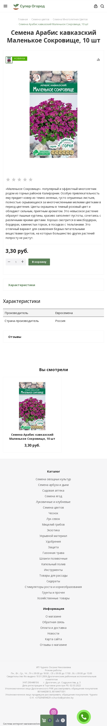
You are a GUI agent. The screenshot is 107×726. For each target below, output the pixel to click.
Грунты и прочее (53, 592)
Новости (53, 633)
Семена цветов (53, 507)
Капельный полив (53, 564)
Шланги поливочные (53, 558)
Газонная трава (53, 553)
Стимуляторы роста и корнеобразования (53, 587)
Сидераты (53, 581)
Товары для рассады (53, 575)
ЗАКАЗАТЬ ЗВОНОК (85, 717)
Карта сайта (53, 639)
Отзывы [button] (14, 337)
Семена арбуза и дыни (53, 485)
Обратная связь (53, 622)
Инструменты (53, 570)
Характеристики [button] (21, 285)
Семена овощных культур (53, 479)
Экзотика (53, 530)
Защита (53, 547)
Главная (23, 19)
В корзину (39, 262)
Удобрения (53, 541)
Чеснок (53, 513)
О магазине (53, 616)
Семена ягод (53, 496)
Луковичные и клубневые (53, 502)
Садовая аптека (53, 490)
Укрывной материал (53, 536)
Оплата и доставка (53, 628)
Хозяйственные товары (53, 598)
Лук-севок (53, 519)
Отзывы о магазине (53, 645)
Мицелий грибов (53, 524)
